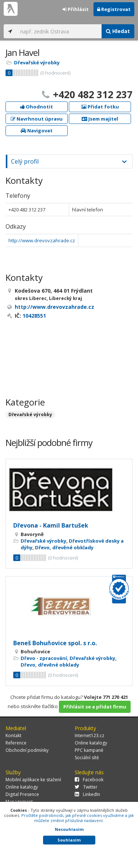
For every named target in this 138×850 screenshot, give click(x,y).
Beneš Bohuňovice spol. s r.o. (55, 643)
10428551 (34, 315)
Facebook (89, 779)
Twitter (86, 787)
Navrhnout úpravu (37, 118)
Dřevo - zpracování (44, 658)
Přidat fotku (100, 106)
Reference (16, 743)
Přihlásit (76, 9)
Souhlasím (69, 840)
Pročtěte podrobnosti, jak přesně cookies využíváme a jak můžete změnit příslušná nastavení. (77, 818)
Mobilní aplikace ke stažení (33, 779)
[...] (59, 31)
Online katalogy (91, 743)
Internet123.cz (89, 735)
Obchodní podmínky (27, 750)
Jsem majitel (100, 118)
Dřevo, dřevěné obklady (64, 547)
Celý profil (25, 161)
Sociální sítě (87, 757)
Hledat (118, 31)
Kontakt (13, 735)
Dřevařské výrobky (37, 62)
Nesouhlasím (69, 829)
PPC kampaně (89, 750)
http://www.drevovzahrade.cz (41, 240)
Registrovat (114, 9)
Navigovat (37, 130)
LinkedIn (87, 794)
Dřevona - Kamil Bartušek (50, 525)
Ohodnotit (36, 106)
